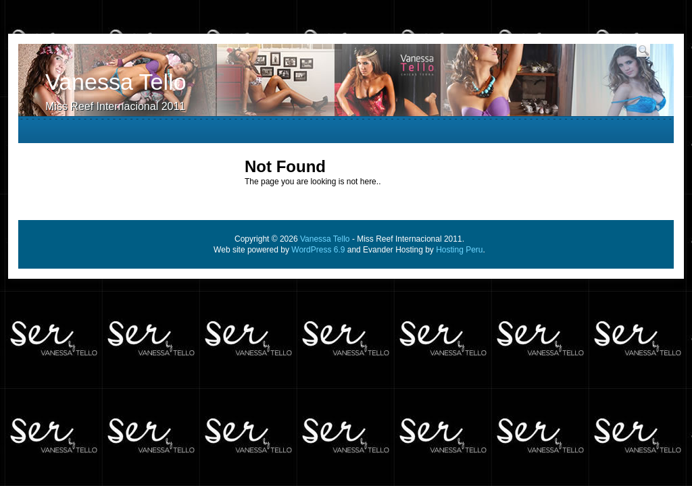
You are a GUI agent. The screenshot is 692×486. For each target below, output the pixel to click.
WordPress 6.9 (318, 249)
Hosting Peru (459, 249)
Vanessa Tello (116, 81)
